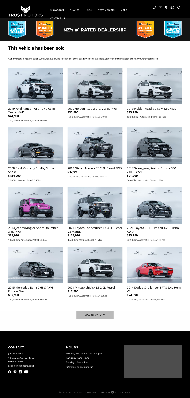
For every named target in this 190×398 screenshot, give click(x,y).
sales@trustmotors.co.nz (21, 365)
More (125, 7)
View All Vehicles (95, 315)
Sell (89, 7)
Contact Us (57, 15)
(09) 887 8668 (15, 353)
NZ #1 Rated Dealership (95, 29)
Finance (75, 7)
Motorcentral (121, 392)
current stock (124, 58)
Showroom (57, 7)
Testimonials (106, 7)
